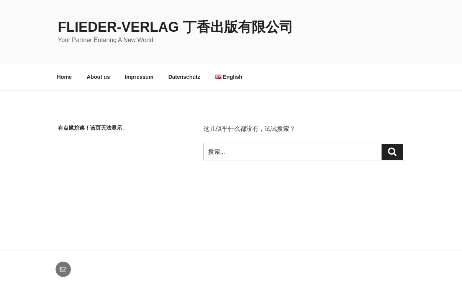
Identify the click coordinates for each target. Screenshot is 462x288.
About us (98, 77)
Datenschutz (184, 77)
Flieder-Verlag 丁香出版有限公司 (175, 27)
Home (64, 77)
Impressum (139, 77)
